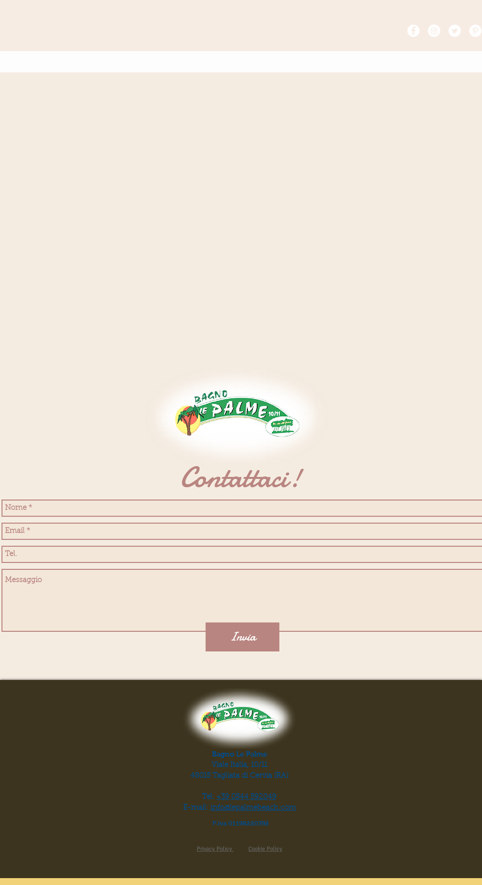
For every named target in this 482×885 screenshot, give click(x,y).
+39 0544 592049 (246, 797)
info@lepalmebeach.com (253, 808)
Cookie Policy (265, 849)
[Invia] (242, 636)
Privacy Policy (215, 849)
